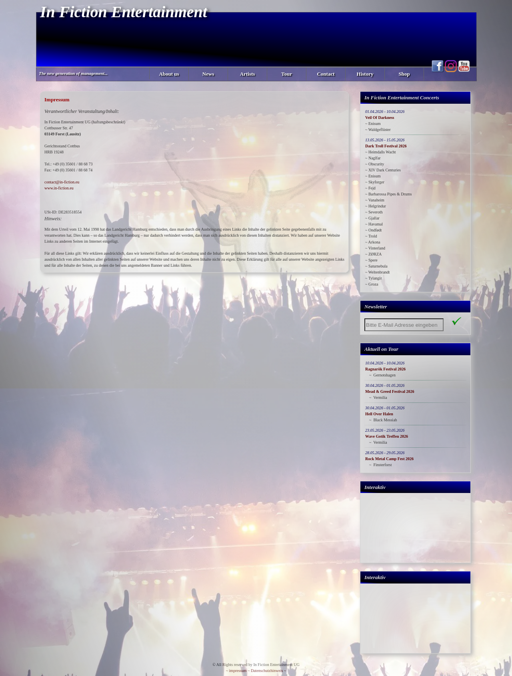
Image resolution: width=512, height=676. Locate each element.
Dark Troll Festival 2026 (386, 146)
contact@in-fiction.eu (61, 182)
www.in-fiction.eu (59, 188)
